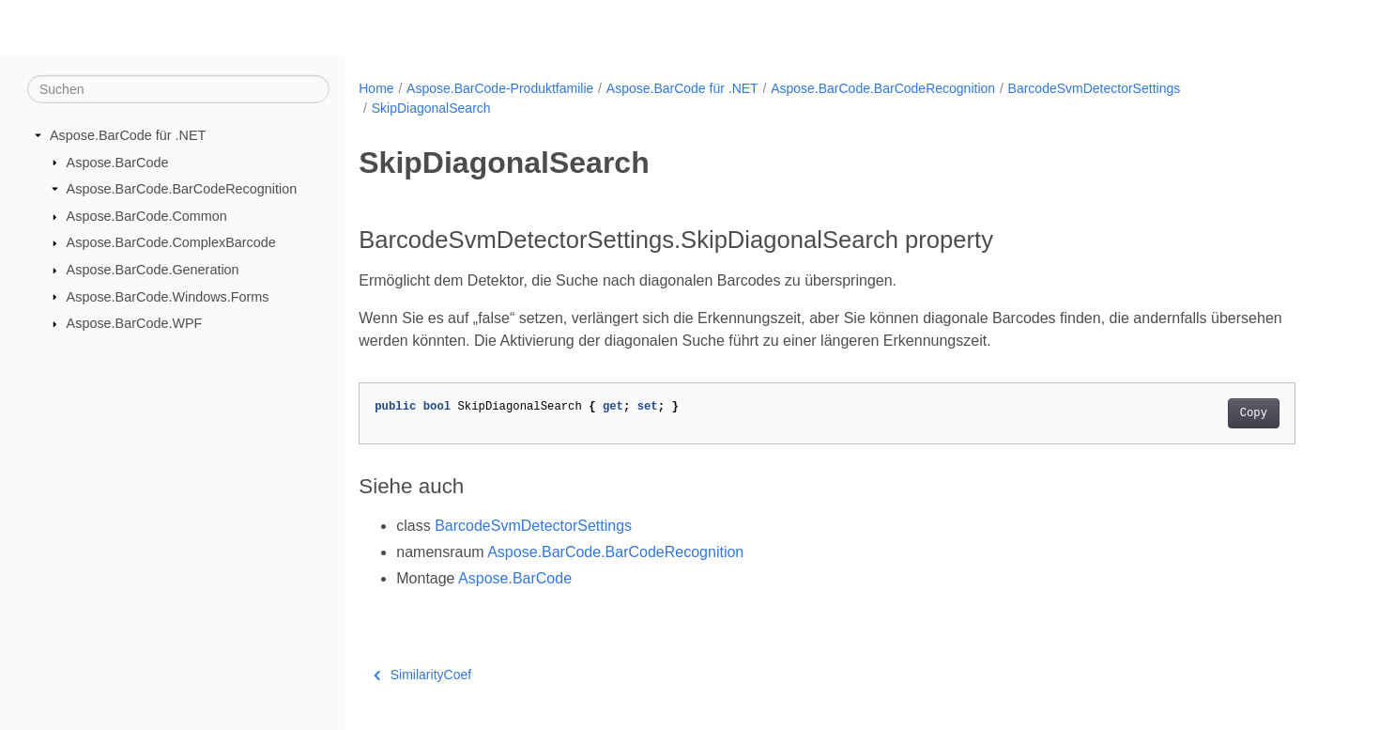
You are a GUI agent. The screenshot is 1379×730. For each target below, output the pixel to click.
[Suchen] (178, 89)
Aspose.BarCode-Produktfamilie (499, 88)
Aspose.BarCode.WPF (135, 323)
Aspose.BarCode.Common (147, 216)
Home (376, 88)
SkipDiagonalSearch (431, 108)
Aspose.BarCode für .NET (128, 135)
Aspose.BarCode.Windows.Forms (168, 295)
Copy (1253, 413)
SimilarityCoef (422, 674)
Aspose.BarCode (118, 161)
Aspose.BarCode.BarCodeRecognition (182, 188)
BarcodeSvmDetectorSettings (1094, 88)
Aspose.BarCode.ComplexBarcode (171, 242)
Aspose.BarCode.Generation (153, 269)
